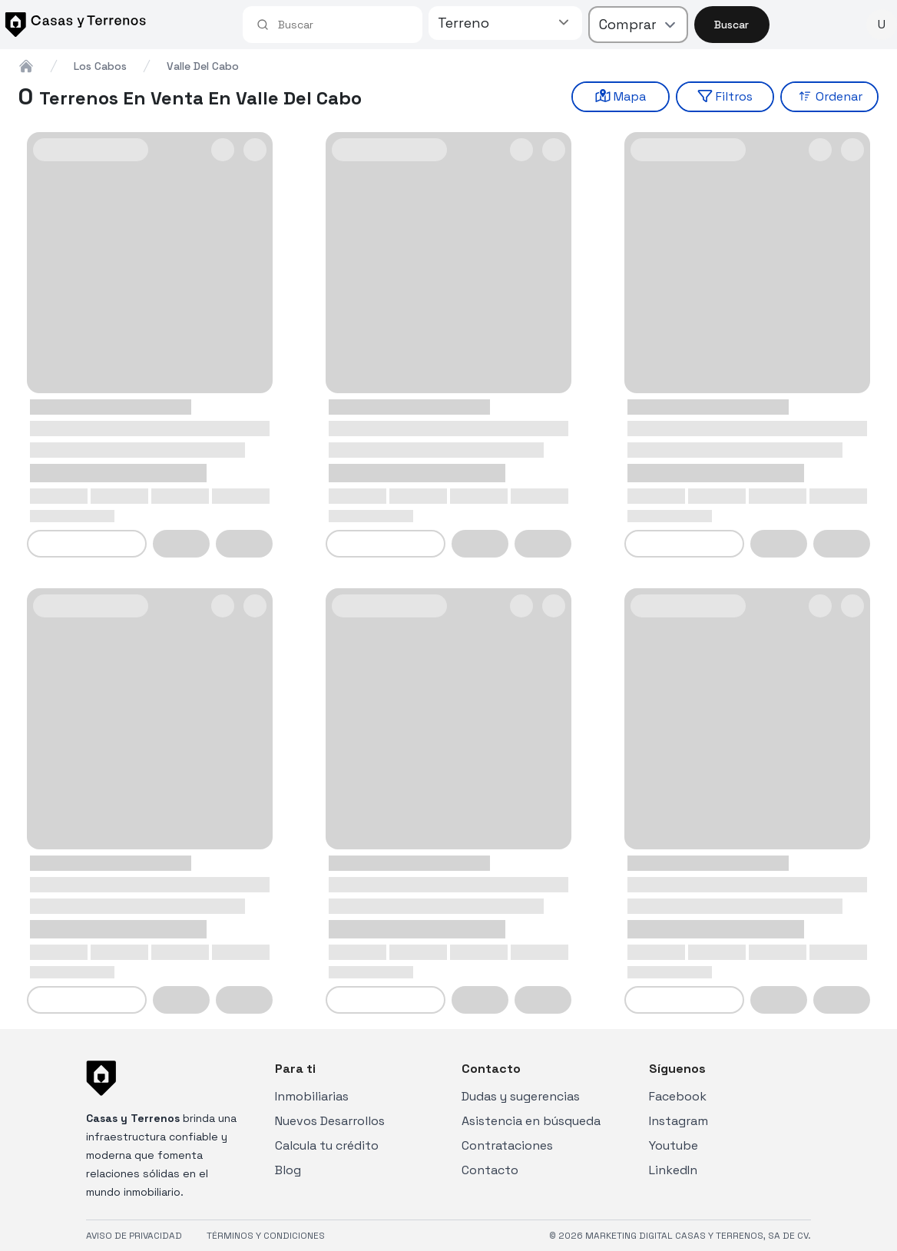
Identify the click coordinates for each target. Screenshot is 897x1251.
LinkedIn (673, 1170)
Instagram (678, 1121)
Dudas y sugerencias (521, 1096)
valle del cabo (203, 66)
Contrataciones (507, 1145)
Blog (288, 1170)
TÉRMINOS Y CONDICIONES (266, 1235)
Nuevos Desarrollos (330, 1121)
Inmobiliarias (312, 1096)
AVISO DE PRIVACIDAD (134, 1235)
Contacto (490, 1170)
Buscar (731, 24)
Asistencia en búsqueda (531, 1121)
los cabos (100, 66)
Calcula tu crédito (327, 1145)
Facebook (678, 1096)
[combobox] (343, 24)
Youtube (673, 1145)
